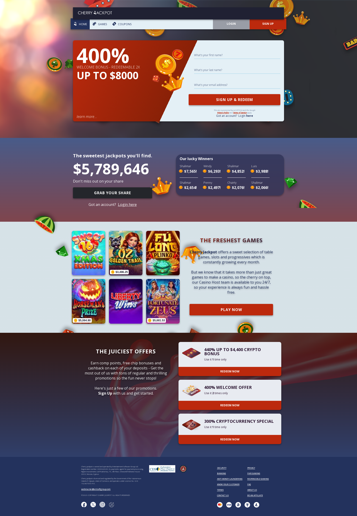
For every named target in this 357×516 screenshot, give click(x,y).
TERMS (220, 490)
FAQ (249, 484)
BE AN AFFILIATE (255, 495)
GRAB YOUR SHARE (112, 192)
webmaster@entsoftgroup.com (96, 489)
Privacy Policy (223, 112)
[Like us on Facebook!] (84, 505)
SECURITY (221, 468)
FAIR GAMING (253, 473)
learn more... (87, 116)
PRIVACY (251, 468)
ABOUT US (252, 490)
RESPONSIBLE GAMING (258, 479)
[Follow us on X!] (93, 505)
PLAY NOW (231, 309)
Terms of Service (240, 112)
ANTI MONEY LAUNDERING (230, 479)
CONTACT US (223, 495)
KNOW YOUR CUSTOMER (228, 484)
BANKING (221, 473)
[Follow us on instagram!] (102, 505)
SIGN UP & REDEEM (234, 99)
